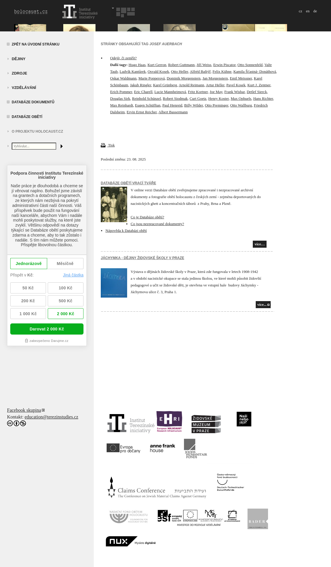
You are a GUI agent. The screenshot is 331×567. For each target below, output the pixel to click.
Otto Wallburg (241, 105)
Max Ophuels (241, 98)
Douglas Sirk (120, 98)
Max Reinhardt (121, 105)
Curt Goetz (198, 98)
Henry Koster (218, 98)
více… (260, 244)
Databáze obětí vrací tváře (128, 183)
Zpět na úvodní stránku (35, 44)
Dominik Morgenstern (184, 78)
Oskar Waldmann (123, 78)
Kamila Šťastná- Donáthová (254, 71)
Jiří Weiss (204, 65)
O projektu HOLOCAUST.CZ (37, 131)
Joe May (216, 92)
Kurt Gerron (156, 65)
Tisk (108, 145)
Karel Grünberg (165, 85)
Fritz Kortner (198, 92)
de (315, 11)
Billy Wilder (193, 105)
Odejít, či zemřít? (123, 58)
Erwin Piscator (224, 65)
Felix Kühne (222, 71)
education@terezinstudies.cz (51, 416)
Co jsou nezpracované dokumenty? (157, 224)
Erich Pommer (121, 92)
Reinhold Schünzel (146, 98)
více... (262, 304)
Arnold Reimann (191, 85)
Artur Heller (215, 85)
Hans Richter (263, 98)
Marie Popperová (152, 78)
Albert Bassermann (173, 112)
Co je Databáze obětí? (147, 217)
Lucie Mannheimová (170, 92)
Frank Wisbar (234, 92)
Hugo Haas (137, 65)
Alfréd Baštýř (200, 71)
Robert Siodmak (175, 98)
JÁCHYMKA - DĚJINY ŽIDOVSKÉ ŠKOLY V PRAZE (142, 258)
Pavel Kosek (235, 85)
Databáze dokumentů (33, 102)
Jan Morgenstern (215, 78)
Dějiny (18, 59)
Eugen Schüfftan (148, 105)
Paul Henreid (172, 105)
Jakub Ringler (140, 85)
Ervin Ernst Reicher (142, 112)
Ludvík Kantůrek (133, 71)
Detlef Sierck (257, 92)
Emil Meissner (241, 78)
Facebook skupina (24, 410)
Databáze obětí (27, 117)
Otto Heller (179, 71)
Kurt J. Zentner (259, 85)
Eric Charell (143, 92)
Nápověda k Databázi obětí (126, 230)
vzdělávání (24, 87)
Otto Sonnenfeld (250, 65)
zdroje (19, 73)
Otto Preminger (216, 105)
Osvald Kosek (158, 71)
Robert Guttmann (181, 65)
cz (300, 11)
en (307, 11)
